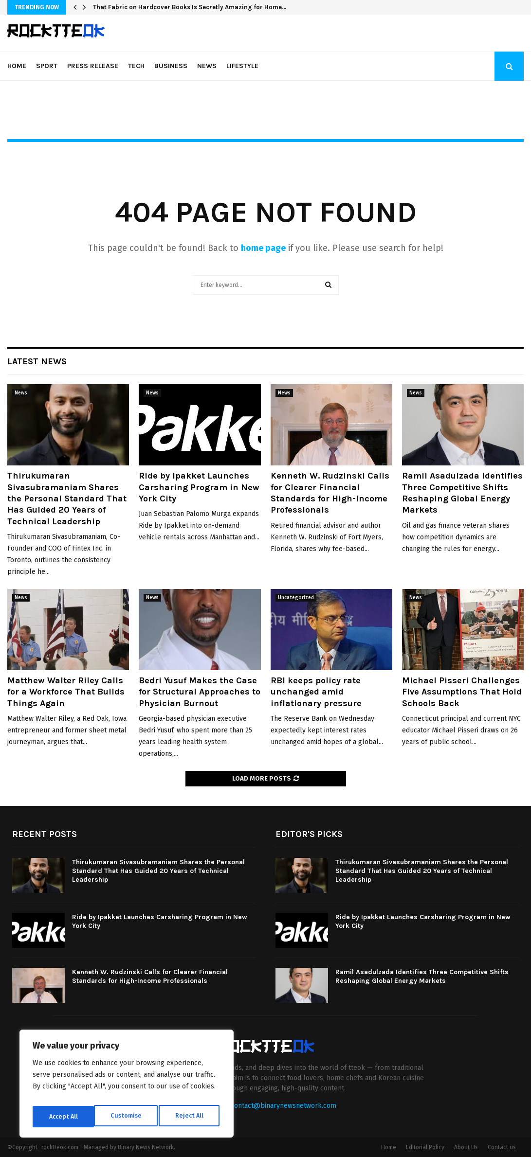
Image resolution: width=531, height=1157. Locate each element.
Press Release (92, 66)
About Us (466, 1147)
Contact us (502, 1147)
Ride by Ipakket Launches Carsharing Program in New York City (199, 487)
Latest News (37, 361)
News (207, 66)
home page (263, 248)
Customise (63, 1116)
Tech (136, 66)
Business (170, 66)
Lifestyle (242, 66)
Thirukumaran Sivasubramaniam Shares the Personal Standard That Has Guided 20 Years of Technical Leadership (67, 498)
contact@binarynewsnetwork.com (283, 1106)
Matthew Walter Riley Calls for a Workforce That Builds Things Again (66, 692)
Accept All (190, 1116)
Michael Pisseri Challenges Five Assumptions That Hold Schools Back (462, 692)
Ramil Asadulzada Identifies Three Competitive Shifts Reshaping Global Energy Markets (462, 492)
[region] (126, 1086)
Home (16, 66)
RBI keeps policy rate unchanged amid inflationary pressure (316, 692)
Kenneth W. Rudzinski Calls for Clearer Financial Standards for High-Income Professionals (330, 492)
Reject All (127, 1116)
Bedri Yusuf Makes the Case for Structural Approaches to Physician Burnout (199, 692)
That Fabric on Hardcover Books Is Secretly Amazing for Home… (189, 7)
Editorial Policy (425, 1147)
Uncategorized (296, 598)
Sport (46, 66)
